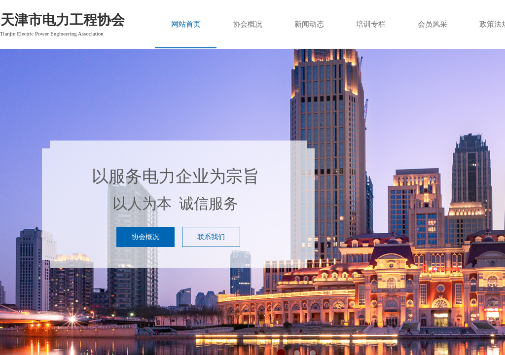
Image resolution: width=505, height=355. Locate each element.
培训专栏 (371, 24)
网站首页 (186, 24)
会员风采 (432, 24)
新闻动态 (309, 24)
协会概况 (247, 24)
